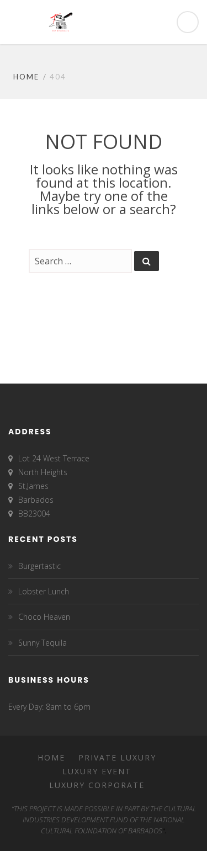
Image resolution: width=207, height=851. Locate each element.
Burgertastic (39, 566)
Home (26, 76)
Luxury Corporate (97, 785)
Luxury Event (96, 771)
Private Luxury (117, 757)
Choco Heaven (44, 616)
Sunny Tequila (42, 642)
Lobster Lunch (43, 591)
